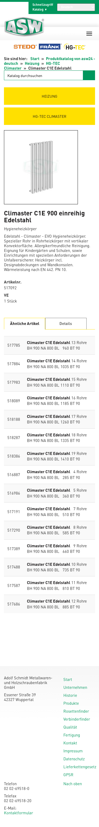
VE (6, 295)
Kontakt (70, 742)
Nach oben (72, 783)
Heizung (32, 63)
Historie (70, 695)
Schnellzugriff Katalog (42, 7)
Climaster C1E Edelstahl (48, 342)
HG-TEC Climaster (49, 116)
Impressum (73, 750)
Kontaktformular (18, 812)
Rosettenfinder (76, 711)
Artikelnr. (12, 282)
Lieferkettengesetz (79, 766)
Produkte (71, 703)
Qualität (70, 727)
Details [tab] (65, 323)
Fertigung (71, 735)
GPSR (68, 774)
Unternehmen (75, 687)
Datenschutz (74, 758)
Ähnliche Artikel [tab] (24, 323)
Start (34, 58)
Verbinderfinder (76, 719)
